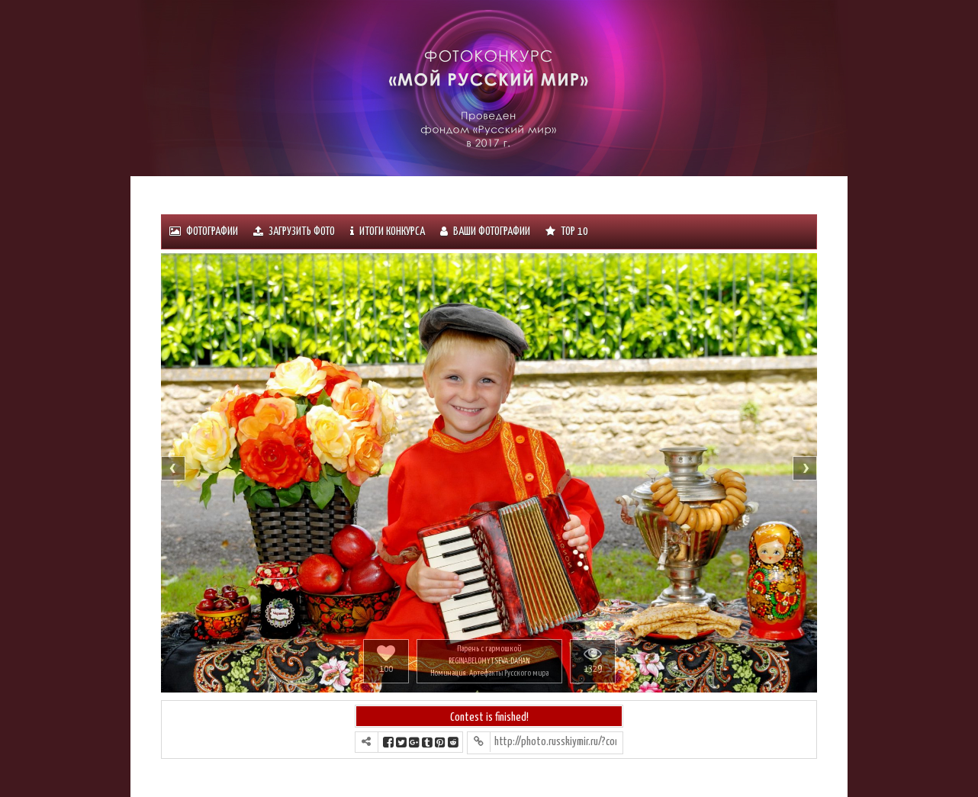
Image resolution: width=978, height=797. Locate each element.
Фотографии (203, 231)
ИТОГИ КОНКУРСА (387, 231)
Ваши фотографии (485, 231)
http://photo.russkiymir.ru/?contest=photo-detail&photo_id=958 (555, 741)
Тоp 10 (566, 231)
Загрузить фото (294, 231)
